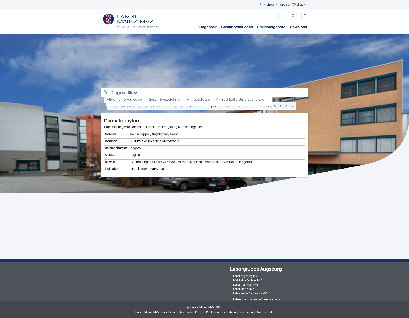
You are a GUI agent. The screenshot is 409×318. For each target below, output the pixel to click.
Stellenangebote (271, 27)
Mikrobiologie (198, 99)
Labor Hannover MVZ (245, 284)
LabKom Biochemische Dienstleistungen (257, 299)
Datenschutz (265, 312)
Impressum (246, 312)
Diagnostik (208, 27)
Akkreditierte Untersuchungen (241, 99)
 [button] (294, 4)
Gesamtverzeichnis (164, 99)
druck (301, 4)
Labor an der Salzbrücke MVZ (250, 293)
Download (298, 27)
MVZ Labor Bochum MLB (247, 280)
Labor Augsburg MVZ (246, 276)
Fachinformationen (237, 27)
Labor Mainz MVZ (243, 289)
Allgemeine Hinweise (124, 99)
